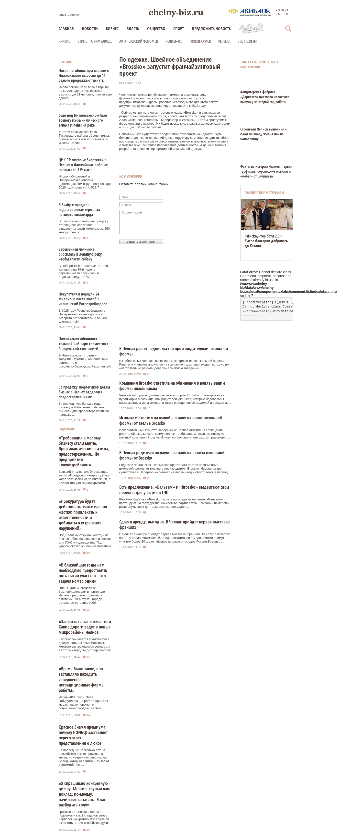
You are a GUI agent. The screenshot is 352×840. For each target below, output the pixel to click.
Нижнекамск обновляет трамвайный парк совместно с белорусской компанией (83, 343)
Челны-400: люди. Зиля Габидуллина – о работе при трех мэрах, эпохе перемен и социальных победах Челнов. (83, 702)
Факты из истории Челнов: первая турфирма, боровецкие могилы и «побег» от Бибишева (266, 171)
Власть (133, 28)
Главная (66, 28)
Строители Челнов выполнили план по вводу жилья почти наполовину (263, 134)
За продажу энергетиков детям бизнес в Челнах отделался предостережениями (84, 392)
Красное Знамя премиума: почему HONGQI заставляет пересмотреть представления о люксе (83, 735)
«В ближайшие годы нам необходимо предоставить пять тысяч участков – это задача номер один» (83, 573)
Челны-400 (173, 41)
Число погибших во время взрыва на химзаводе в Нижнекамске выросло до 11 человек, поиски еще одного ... (85, 92)
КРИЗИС (64, 41)
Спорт (178, 28)
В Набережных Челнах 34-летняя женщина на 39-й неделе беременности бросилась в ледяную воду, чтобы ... (83, 271)
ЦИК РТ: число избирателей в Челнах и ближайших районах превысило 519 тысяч (83, 164)
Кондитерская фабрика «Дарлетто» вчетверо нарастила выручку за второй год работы (264, 96)
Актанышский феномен (138, 41)
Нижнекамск (200, 41)
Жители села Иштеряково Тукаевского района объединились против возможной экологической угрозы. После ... (84, 137)
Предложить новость (211, 28)
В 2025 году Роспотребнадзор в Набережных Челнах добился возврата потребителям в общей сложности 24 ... (83, 316)
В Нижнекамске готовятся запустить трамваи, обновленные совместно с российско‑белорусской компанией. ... (85, 363)
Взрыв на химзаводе (94, 41)
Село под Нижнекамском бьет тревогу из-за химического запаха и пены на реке (83, 120)
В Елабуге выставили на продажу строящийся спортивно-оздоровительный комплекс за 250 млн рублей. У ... (84, 226)
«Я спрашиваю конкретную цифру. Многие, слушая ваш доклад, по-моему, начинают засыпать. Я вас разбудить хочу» (84, 794)
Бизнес (112, 28)
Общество (156, 28)
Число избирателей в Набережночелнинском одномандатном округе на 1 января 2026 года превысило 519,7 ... (85, 182)
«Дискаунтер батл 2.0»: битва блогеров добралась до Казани (266, 240)
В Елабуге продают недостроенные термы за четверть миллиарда (79, 209)
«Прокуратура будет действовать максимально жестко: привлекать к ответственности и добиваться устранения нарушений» (83, 514)
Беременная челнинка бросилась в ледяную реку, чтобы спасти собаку (81, 254)
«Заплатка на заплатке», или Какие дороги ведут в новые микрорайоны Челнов (85, 626)
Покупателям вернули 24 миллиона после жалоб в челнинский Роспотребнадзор (83, 299)
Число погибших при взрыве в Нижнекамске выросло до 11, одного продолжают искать (84, 75)
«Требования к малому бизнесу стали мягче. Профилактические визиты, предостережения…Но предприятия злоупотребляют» (84, 451)
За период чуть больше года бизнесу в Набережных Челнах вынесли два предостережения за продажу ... (84, 409)
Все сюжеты (247, 41)
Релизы (224, 41)
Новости (90, 28)
